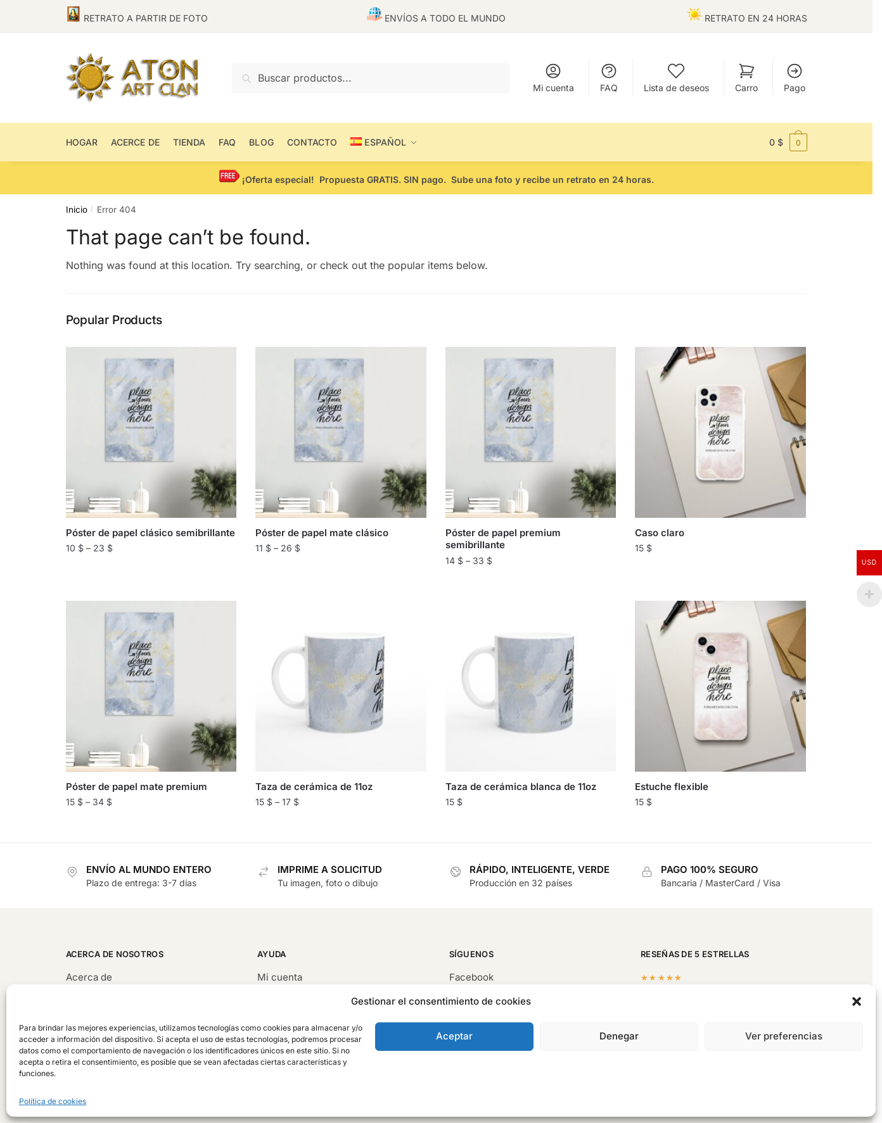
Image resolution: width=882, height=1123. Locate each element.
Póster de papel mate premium (136, 787)
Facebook (471, 977)
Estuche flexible (671, 787)
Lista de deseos (676, 77)
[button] (856, 1001)
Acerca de (89, 977)
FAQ (609, 77)
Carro (746, 77)
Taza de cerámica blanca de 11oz (520, 787)
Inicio (76, 209)
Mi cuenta (553, 77)
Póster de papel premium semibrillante (503, 539)
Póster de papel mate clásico (321, 533)
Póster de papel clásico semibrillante (150, 533)
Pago (794, 77)
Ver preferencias (783, 1036)
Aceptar (454, 1036)
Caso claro (659, 533)
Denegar (619, 1036)
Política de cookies (52, 1101)
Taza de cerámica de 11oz (314, 787)
